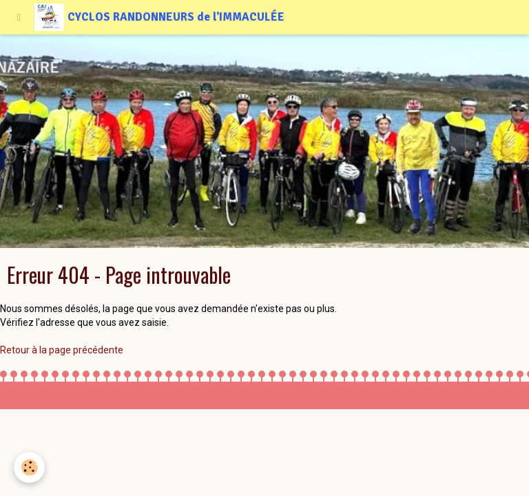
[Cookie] (29, 467)
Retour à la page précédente (61, 349)
